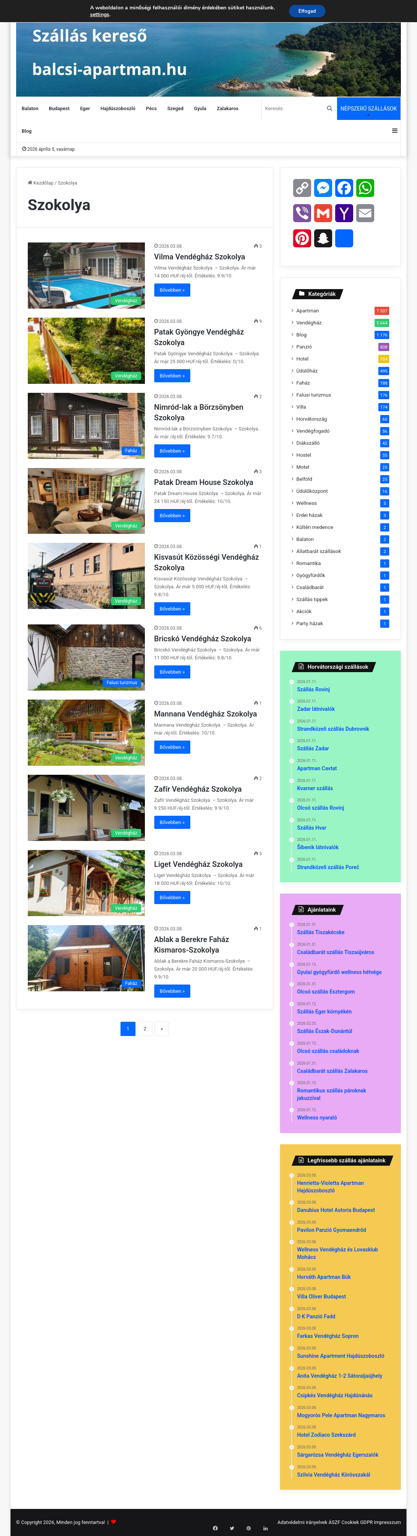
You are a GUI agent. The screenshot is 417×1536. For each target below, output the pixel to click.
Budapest (59, 108)
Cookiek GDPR (357, 1522)
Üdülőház (307, 371)
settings (97, 15)
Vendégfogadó (313, 431)
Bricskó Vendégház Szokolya (203, 638)
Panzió (304, 347)
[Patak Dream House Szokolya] (86, 501)
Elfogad (307, 11)
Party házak (309, 623)
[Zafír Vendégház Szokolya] (86, 808)
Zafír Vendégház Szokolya (199, 789)
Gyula (200, 108)
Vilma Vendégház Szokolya (200, 256)
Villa (301, 407)
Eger (85, 108)
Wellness (306, 503)
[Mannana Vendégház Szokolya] (86, 733)
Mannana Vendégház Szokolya (206, 713)
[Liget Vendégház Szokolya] (86, 883)
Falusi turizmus (313, 395)
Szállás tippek (312, 599)
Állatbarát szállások (318, 551)
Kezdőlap (41, 183)
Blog (27, 131)
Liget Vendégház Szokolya (199, 864)
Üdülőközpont (312, 491)
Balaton (30, 108)
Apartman (307, 311)
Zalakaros (228, 108)
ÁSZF (334, 1522)
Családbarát (310, 587)
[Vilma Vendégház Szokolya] (86, 275)
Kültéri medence (314, 527)
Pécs (151, 108)
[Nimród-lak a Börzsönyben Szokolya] (86, 426)
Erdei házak (309, 515)
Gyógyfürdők (310, 575)
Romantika (308, 563)
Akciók (304, 611)
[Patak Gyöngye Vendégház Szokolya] (86, 351)
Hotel (302, 359)
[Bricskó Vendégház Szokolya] (86, 657)
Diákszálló (307, 443)
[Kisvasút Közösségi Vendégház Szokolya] (86, 576)
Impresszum (387, 1522)
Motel (302, 467)
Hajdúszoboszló (118, 108)
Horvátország (311, 419)
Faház (303, 383)
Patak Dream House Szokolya (204, 482)
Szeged (175, 108)
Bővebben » (172, 290)
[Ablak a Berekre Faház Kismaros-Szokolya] (86, 958)
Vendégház (308, 323)
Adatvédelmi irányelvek (302, 1522)
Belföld (304, 479)
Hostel (303, 455)
